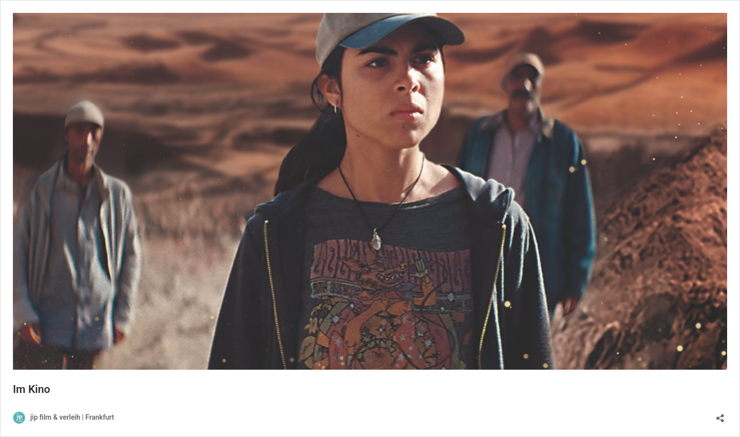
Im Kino (31, 389)
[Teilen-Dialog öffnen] (720, 415)
